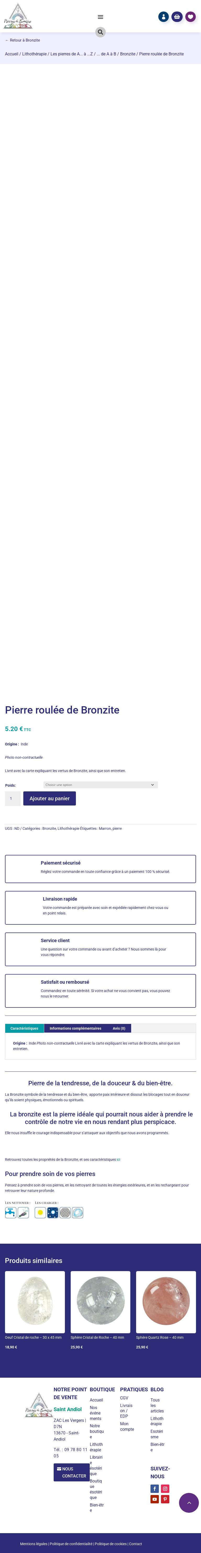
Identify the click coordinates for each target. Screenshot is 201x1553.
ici (118, 1159)
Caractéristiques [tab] (24, 1028)
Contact (135, 1544)
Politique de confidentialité (71, 1544)
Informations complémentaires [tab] (75, 1028)
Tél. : (58, 1449)
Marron (105, 828)
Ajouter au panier (50, 798)
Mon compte (128, 1426)
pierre (117, 828)
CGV (125, 1397)
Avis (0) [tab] (119, 1028)
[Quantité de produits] (13, 798)
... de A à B (106, 53)
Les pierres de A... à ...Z (72, 53)
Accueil (11, 53)
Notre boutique (98, 1431)
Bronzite (127, 53)
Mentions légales (33, 1544)
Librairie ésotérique (97, 1465)
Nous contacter (75, 1473)
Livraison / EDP (127, 1411)
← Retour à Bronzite (22, 40)
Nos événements (96, 1413)
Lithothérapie (34, 53)
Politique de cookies (111, 1544)
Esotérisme (157, 1434)
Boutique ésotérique (97, 1489)
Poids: (10, 785)
